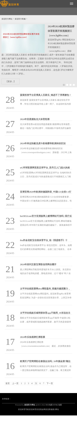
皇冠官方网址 (7, 19)
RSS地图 (49, 405)
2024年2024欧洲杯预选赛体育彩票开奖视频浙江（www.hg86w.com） (61, 31)
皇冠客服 (49, 409)
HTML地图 (57, 405)
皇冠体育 (32, 409)
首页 (7, 383)
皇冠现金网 (40, 409)
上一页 (15, 383)
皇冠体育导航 (23, 409)
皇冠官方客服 (20, 19)
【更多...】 (11, 81)
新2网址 (56, 409)
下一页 (50, 383)
